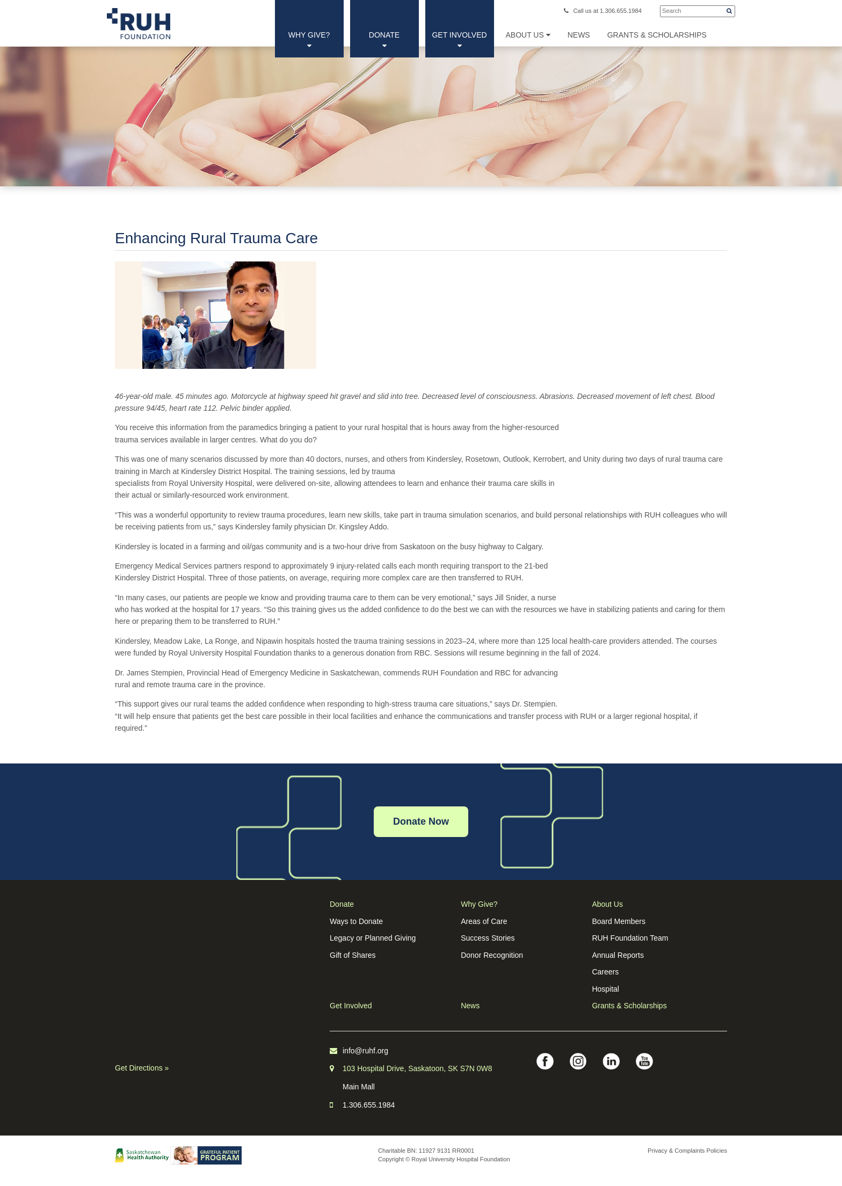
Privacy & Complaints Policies (687, 1150)
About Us (528, 35)
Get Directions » (142, 1068)
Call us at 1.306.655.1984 (603, 11)
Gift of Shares (353, 955)
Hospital (605, 989)
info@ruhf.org (365, 1050)
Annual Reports (618, 955)
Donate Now (421, 821)
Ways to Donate (356, 921)
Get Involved (459, 40)
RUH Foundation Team (630, 938)
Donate (384, 40)
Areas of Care (484, 921)
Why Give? (309, 40)
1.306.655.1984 (369, 1105)
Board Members (618, 921)
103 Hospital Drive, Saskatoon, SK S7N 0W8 (417, 1068)
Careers (605, 971)
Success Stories (487, 938)
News (470, 1005)
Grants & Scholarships (629, 1005)
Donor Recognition (492, 955)
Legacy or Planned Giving (373, 938)
